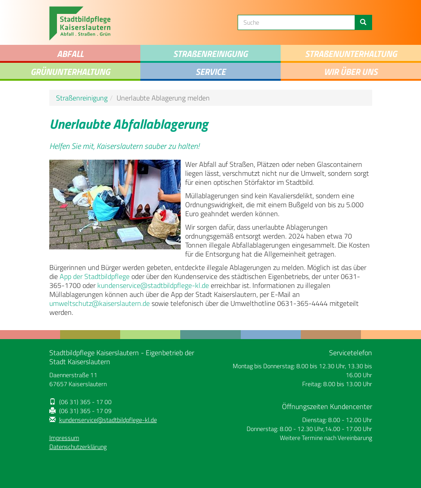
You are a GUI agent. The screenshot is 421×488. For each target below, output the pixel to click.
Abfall (70, 54)
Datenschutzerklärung (78, 446)
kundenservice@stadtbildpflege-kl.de (153, 285)
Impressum (64, 437)
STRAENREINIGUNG (210, 54)
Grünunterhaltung (70, 71)
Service (210, 71)
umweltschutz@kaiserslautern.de (99, 303)
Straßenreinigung (82, 97)
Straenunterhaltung (351, 54)
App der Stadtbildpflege (95, 276)
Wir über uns (351, 71)
